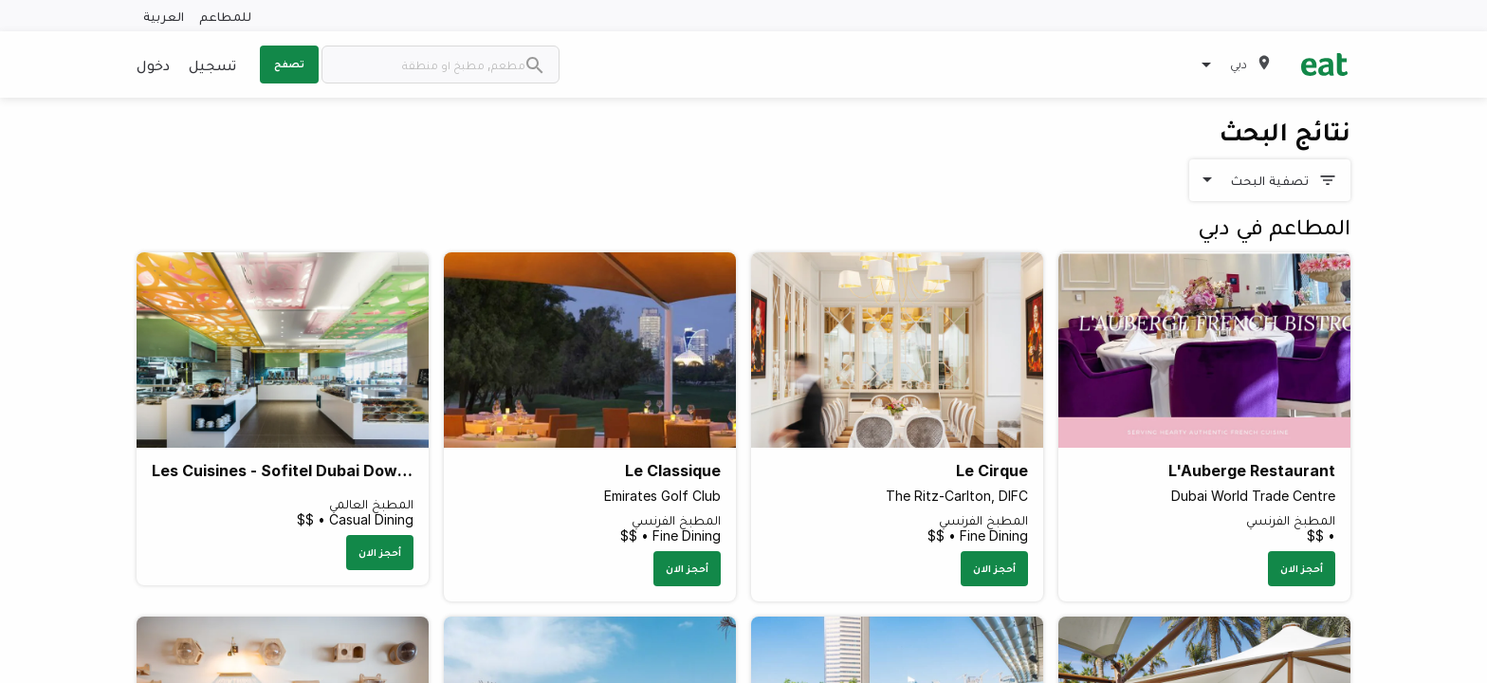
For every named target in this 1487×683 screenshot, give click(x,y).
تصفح (289, 63)
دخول (153, 64)
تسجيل (212, 64)
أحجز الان (1301, 568)
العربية (163, 16)
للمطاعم (225, 16)
